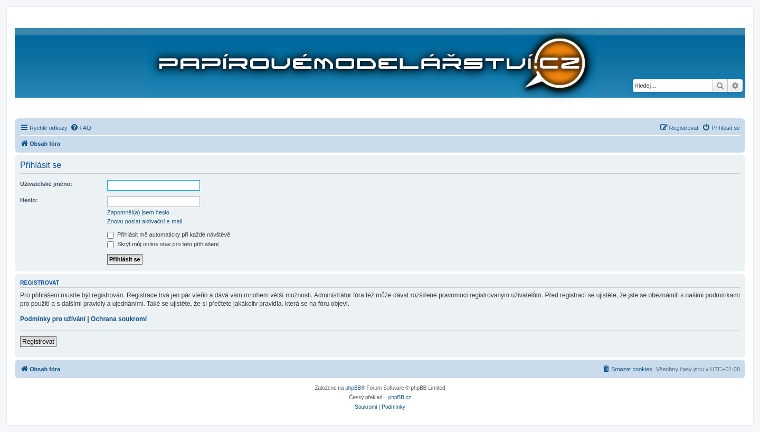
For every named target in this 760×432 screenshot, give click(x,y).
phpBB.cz (399, 397)
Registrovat (38, 341)
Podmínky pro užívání (53, 319)
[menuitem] (80, 127)
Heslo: (29, 200)
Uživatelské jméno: (46, 184)
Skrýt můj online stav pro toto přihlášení (163, 244)
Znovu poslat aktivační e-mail (144, 221)
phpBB (353, 388)
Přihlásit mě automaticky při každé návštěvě (168, 234)
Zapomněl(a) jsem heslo (138, 212)
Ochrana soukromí (119, 319)
